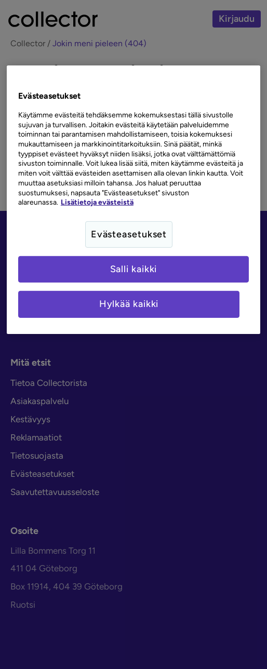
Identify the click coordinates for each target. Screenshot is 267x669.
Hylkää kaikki (129, 304)
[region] (133, 199)
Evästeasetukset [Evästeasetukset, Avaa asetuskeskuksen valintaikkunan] (129, 234)
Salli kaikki (133, 269)
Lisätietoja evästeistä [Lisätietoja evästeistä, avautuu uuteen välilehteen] (97, 202)
